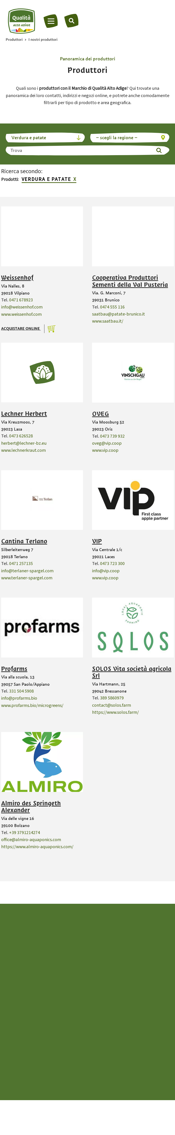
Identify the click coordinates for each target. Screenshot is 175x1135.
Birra (15, 1021)
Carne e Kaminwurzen (32, 1028)
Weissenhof (17, 277)
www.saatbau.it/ (107, 321)
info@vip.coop (106, 571)
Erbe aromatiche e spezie (35, 1035)
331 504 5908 (21, 691)
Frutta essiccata (26, 1049)
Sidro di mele (100, 1042)
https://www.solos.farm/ (115, 712)
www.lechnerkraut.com (23, 450)
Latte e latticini (25, 1064)
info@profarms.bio (19, 698)
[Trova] (72, 20)
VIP (97, 541)
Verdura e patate (46, 179)
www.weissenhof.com (21, 314)
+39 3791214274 (24, 832)
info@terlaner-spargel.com (27, 571)
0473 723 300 (112, 563)
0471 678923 (21, 300)
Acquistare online (21, 328)
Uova (93, 1057)
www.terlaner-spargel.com (26, 578)
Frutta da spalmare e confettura (42, 1042)
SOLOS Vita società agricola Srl (131, 672)
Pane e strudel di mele (109, 1028)
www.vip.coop (105, 450)
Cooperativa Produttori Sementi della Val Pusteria (130, 281)
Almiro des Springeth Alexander (31, 807)
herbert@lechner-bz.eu (23, 443)
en (96, 988)
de (79, 988)
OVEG (100, 414)
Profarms (14, 668)
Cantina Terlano (24, 541)
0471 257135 (21, 563)
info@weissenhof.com (22, 307)
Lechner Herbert (24, 413)
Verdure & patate (104, 1064)
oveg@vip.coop (107, 443)
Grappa (18, 1057)
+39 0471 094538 (89, 943)
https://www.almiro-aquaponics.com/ (37, 847)
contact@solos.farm (111, 705)
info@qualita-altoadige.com (87, 951)
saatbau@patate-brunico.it (118, 314)
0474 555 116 (112, 307)
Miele (93, 1021)
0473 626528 (21, 436)
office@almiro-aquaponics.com (31, 840)
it (88, 988)
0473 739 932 (112, 436)
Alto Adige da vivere (87, 1078)
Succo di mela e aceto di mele (116, 1049)
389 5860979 (112, 698)
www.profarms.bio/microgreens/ (32, 705)
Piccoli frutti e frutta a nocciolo (118, 1035)
